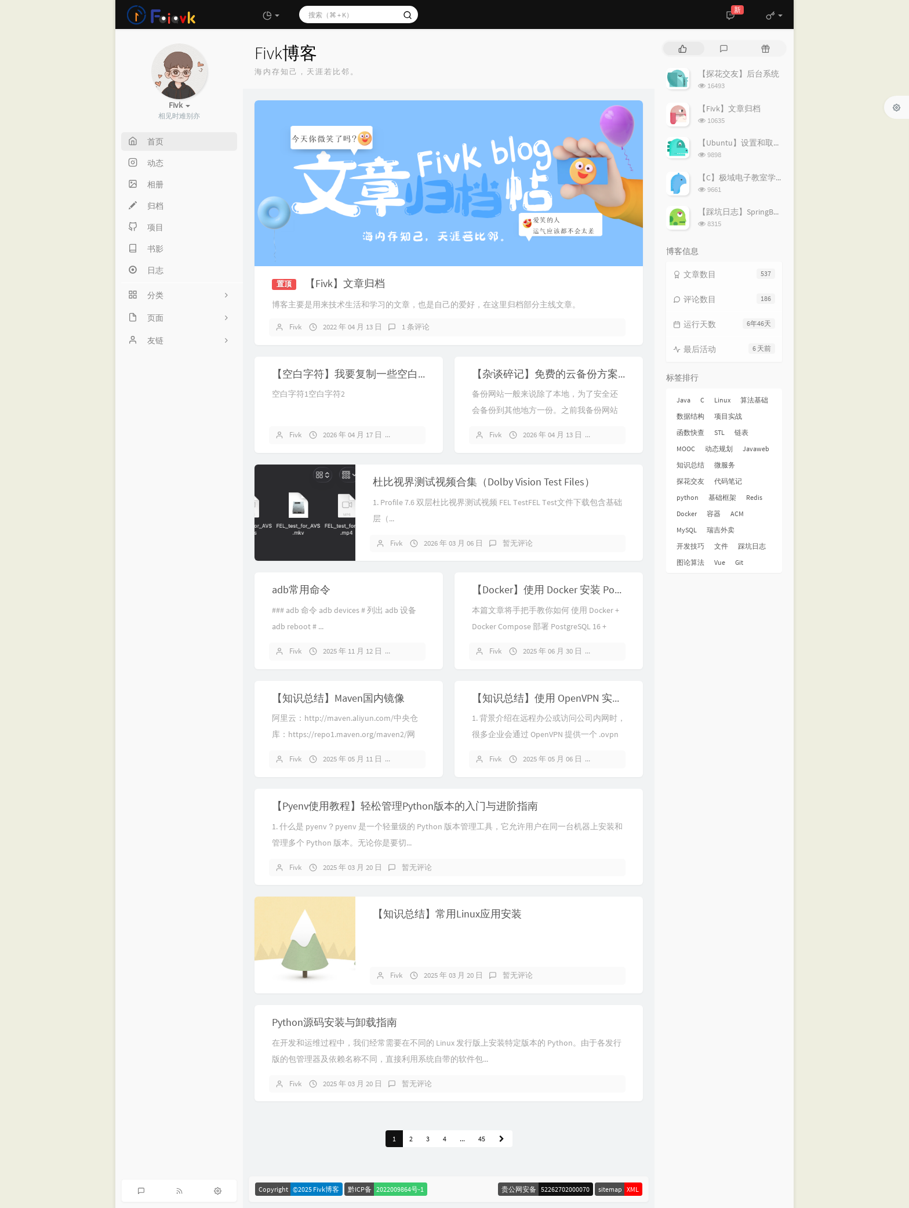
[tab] (682, 48)
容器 (714, 513)
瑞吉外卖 (721, 529)
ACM (737, 513)
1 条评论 (416, 327)
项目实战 (728, 416)
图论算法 (690, 562)
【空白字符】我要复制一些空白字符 (355, 373)
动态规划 (719, 448)
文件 (721, 546)
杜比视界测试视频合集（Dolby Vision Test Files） (484, 481)
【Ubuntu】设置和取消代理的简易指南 (768, 142)
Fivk (295, 327)
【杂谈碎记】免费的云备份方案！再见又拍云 (576, 373)
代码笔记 (728, 481)
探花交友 (690, 481)
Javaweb (756, 448)
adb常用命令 (301, 589)
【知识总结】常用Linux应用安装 (447, 913)
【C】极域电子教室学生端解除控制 (761, 177)
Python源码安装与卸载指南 (334, 1022)
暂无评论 (417, 435)
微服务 (724, 464)
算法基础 (754, 400)
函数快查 (690, 432)
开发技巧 (690, 546)
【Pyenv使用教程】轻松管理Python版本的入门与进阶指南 (405, 805)
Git (739, 562)
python (688, 497)
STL (719, 432)
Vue (719, 562)
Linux (722, 400)
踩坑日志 (752, 546)
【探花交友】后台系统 (738, 73)
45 (481, 1138)
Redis (754, 497)
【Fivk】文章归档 (345, 283)
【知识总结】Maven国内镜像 (338, 698)
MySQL (687, 529)
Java (683, 400)
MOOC (686, 448)
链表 (741, 432)
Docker (687, 513)
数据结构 (690, 416)
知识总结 (690, 464)
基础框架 (722, 497)
